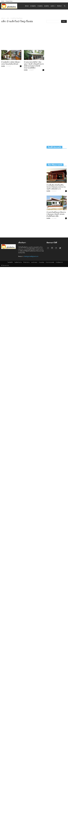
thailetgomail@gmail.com (31, 256)
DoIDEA (3, 66)
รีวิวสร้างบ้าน (26, 262)
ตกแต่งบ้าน (46, 6)
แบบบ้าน (53, 6)
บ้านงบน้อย (41, 262)
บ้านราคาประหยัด (50, 262)
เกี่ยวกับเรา (59, 6)
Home (2, 1)
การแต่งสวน (40, 6)
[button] (65, 6)
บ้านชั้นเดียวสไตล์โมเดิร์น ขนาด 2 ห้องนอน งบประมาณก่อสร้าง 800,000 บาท (56, 187)
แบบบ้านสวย (34, 262)
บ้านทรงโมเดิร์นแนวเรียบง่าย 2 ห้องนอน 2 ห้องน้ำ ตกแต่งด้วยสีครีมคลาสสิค (56, 214)
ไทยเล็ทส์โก (10, 262)
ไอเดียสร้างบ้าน (18, 262)
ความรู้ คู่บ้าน (33, 6)
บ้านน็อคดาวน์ (59, 262)
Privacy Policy (9, 1)
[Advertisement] (34, 13)
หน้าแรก (27, 6)
